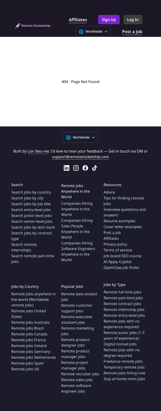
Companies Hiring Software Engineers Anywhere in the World (78, 251)
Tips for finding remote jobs (124, 200)
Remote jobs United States (28, 313)
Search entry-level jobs (31, 209)
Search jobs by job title (31, 203)
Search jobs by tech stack (33, 227)
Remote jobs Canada (29, 334)
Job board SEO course (122, 255)
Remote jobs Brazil (27, 328)
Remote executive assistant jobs (76, 319)
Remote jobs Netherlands (33, 357)
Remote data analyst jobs (79, 296)
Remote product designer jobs (75, 342)
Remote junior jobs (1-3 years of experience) (124, 335)
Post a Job (132, 31)
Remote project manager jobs (74, 365)
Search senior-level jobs (32, 221)
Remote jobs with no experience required (122, 324)
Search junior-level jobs (31, 215)
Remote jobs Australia (30, 322)
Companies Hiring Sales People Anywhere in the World (77, 229)
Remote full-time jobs (122, 292)
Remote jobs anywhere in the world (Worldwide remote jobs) (33, 299)
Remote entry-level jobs (124, 315)
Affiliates (78, 19)
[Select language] (93, 31)
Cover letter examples (123, 226)
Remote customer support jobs (77, 308)
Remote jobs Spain (27, 363)
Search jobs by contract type (31, 235)
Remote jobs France (28, 339)
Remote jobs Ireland (29, 345)
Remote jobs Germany (30, 351)
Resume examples (119, 220)
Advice (109, 192)
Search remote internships (24, 247)
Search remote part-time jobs (32, 258)
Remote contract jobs (122, 303)
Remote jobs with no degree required (122, 352)
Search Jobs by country (31, 192)
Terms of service (118, 250)
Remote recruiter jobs (80, 373)
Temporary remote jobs (124, 367)
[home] (32, 25)
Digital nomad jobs (120, 344)
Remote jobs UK (25, 369)
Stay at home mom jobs (124, 378)
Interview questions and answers (125, 212)
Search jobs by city (27, 198)
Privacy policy (115, 244)
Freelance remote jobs (123, 361)
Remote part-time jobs (123, 297)
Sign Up (109, 19)
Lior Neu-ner (38, 151)
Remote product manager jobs (75, 353)
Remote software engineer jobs (76, 388)
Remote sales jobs (77, 379)
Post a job (112, 232)
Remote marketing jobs (77, 331)
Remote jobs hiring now (124, 373)
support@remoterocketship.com (80, 156)
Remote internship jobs (124, 309)
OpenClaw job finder (122, 267)
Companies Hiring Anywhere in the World (77, 209)
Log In (133, 19)
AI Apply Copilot (118, 261)
